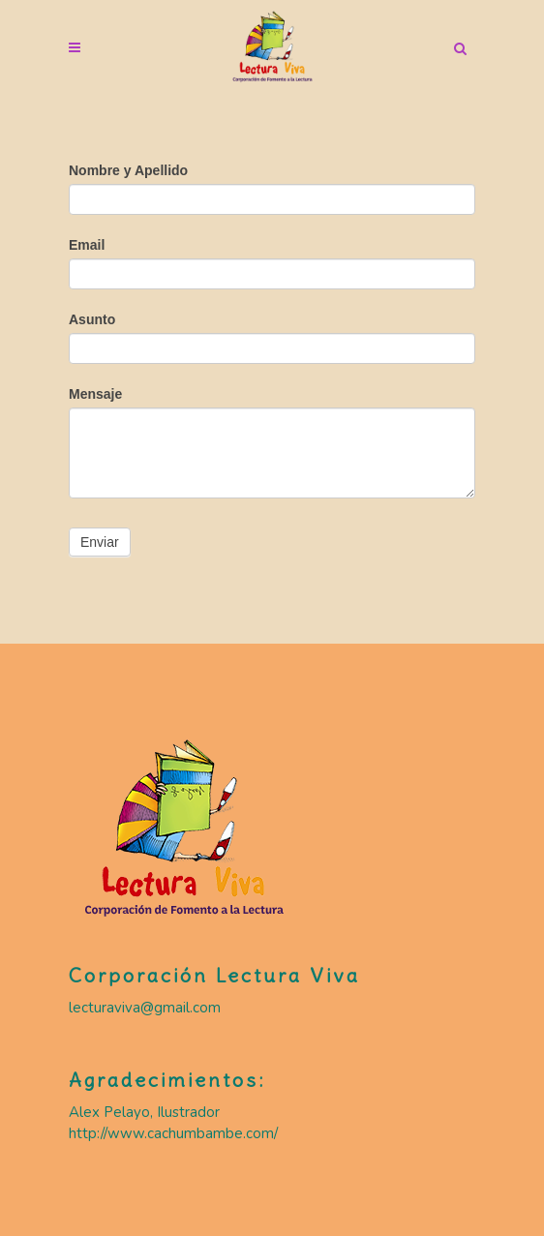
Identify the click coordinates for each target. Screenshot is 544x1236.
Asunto (92, 319)
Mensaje (95, 394)
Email (87, 245)
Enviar (99, 542)
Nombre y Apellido (128, 170)
